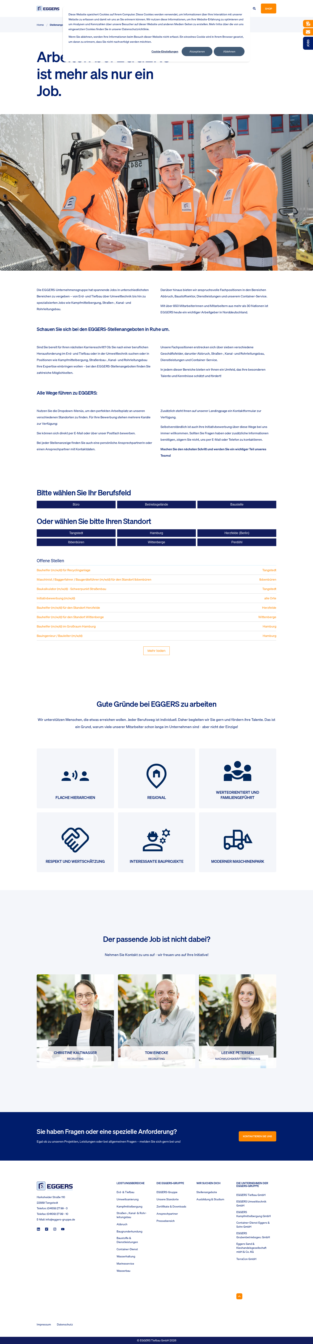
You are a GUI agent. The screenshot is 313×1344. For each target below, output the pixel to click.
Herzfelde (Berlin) (236, 533)
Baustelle (237, 504)
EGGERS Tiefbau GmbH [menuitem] (250, 1195)
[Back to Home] (48, 8)
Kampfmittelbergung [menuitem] (129, 1206)
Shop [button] (268, 8)
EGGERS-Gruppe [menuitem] (166, 1192)
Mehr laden (156, 650)
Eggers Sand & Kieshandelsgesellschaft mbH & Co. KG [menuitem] (251, 1248)
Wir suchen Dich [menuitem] (208, 1183)
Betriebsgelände (156, 504)
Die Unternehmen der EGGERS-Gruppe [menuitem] (252, 1185)
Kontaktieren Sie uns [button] (257, 1136)
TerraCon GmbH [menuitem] (246, 1259)
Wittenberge (156, 542)
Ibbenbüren (76, 542)
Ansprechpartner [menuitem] (167, 1214)
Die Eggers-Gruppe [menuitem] (170, 1183)
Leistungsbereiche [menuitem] (131, 1183)
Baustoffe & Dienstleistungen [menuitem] (127, 1240)
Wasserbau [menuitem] (123, 1271)
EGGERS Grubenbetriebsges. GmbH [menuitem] (253, 1235)
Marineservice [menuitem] (125, 1264)
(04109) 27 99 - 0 (57, 1208)
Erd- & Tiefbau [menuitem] (125, 1192)
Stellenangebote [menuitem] (206, 1192)
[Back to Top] (239, 1296)
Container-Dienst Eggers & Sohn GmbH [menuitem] (253, 1225)
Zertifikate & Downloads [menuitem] (171, 1206)
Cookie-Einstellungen (165, 51)
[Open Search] (254, 8)
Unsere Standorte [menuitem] (167, 1199)
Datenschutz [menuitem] (65, 1324)
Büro (76, 504)
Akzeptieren (197, 51)
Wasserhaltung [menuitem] (126, 1256)
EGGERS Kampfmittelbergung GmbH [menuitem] (253, 1214)
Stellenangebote (59, 25)
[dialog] (156, 34)
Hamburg (156, 533)
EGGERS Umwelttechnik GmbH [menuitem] (251, 1203)
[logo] (55, 1186)
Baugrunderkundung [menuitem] (129, 1231)
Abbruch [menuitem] (122, 1224)
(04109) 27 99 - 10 (57, 1214)
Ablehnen (229, 51)
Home (40, 25)
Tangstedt (76, 533)
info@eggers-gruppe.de (60, 1219)
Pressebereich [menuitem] (165, 1221)
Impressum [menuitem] (44, 1324)
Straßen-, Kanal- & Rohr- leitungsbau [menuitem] (132, 1215)
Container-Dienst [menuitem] (127, 1249)
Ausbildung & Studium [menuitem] (210, 1199)
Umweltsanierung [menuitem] (128, 1199)
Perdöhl (236, 542)
